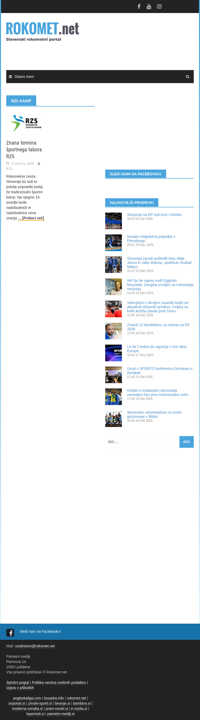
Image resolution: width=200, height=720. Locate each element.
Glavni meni (24, 77)
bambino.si (82, 703)
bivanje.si (62, 703)
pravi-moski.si (57, 708)
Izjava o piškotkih (20, 688)
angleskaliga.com (27, 698)
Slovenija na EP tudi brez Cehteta (154, 215)
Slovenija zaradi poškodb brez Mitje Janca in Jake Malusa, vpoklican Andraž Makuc (159, 262)
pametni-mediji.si (60, 714)
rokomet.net (76, 698)
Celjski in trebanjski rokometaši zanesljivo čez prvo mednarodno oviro (157, 392)
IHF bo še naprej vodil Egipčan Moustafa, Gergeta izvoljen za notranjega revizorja (160, 284)
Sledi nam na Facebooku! (41, 631)
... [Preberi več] (31, 218)
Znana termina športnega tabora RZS (24, 149)
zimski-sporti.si (40, 703)
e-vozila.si (79, 708)
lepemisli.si (35, 714)
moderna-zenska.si (27, 708)
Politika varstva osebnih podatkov (59, 682)
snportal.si (16, 703)
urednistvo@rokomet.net (35, 646)
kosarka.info (54, 698)
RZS (9, 168)
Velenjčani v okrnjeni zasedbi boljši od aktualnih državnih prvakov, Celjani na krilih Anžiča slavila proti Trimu (157, 307)
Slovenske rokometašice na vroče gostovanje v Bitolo (154, 414)
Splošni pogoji (17, 682)
